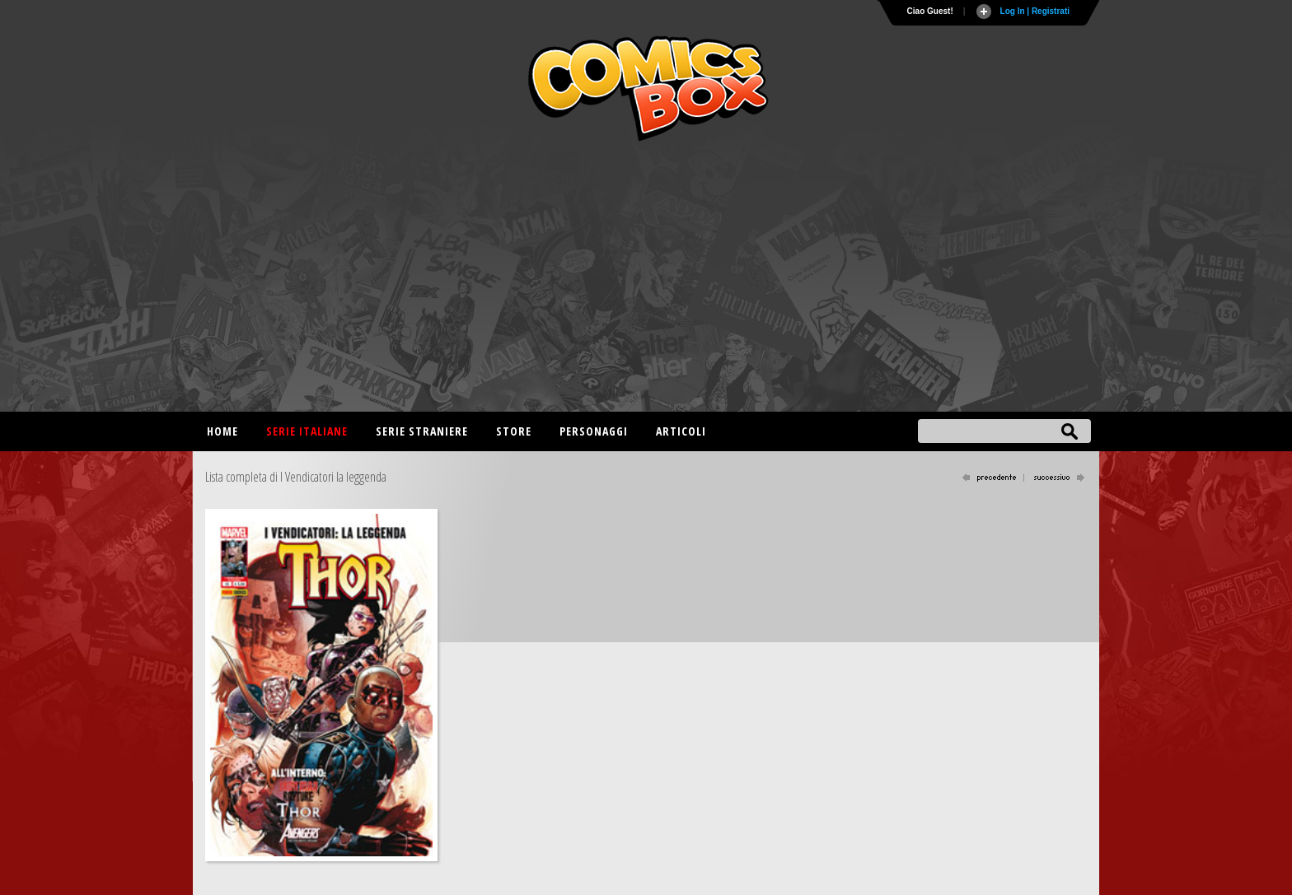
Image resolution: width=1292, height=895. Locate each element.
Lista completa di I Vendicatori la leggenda (295, 477)
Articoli (681, 431)
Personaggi (593, 431)
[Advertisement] (646, 280)
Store (513, 431)
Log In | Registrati (1035, 11)
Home (222, 431)
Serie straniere (422, 431)
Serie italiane (307, 431)
